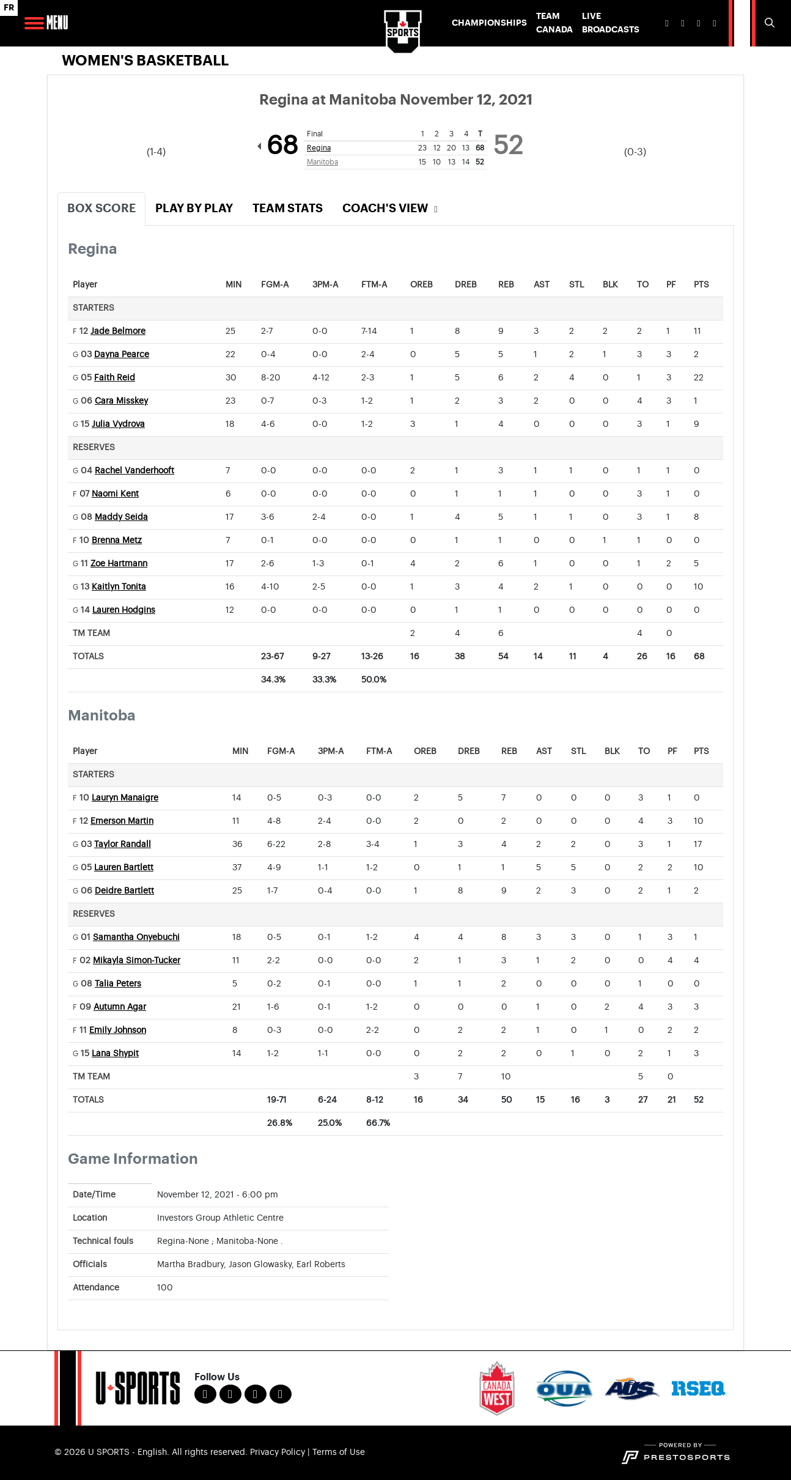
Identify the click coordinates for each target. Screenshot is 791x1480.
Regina (319, 148)
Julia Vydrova (118, 424)
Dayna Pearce (121, 354)
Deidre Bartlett (124, 891)
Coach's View (391, 208)
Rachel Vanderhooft (134, 471)
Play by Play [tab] (194, 208)
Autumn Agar (120, 1007)
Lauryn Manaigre (125, 798)
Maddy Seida (121, 517)
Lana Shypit (115, 1053)
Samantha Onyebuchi (136, 937)
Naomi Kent (115, 494)
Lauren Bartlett (123, 868)
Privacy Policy (277, 1452)
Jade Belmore (117, 331)
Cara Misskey (121, 401)
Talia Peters (118, 984)
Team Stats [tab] (287, 208)
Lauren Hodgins (123, 610)
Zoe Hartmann (118, 564)
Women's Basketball (145, 60)
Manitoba (322, 162)
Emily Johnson (117, 1030)
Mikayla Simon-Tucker (136, 960)
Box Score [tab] (101, 208)
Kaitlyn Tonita (119, 587)
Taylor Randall (122, 844)
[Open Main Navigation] (34, 23)
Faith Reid (114, 378)
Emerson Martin (121, 821)
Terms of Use (338, 1452)
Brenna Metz (117, 540)
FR (9, 8)
